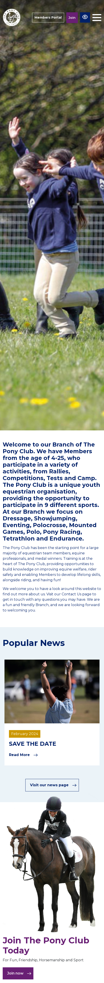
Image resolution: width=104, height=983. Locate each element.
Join (72, 18)
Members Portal (48, 17)
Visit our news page (53, 785)
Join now (19, 973)
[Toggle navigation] (96, 17)
